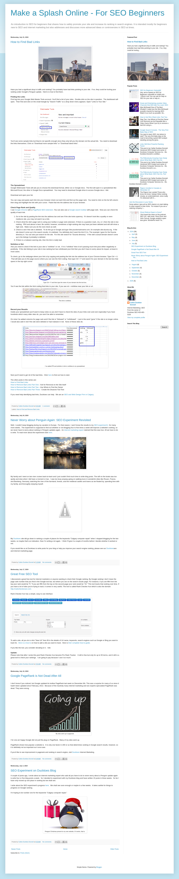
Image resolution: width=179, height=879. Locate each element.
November (135, 274)
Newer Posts (15, 849)
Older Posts (114, 849)
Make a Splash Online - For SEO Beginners (88, 12)
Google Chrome (21, 210)
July (133, 243)
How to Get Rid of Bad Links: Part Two (153, 117)
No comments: (47, 562)
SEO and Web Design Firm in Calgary (78, 395)
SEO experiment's (101, 425)
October (135, 271)
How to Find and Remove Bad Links (28, 409)
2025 (132, 281)
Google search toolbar (77, 210)
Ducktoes (17, 539)
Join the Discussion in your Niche (141, 202)
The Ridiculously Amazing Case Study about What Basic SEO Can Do (153, 159)
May (133, 237)
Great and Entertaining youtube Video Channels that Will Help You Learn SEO (154, 104)
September (136, 268)
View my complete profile (136, 317)
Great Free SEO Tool (24, 574)
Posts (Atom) (24, 853)
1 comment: (46, 406)
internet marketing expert (74, 430)
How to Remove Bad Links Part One (25, 385)
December (135, 277)
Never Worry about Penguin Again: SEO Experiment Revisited (51, 420)
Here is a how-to (24, 643)
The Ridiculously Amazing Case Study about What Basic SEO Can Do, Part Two (153, 174)
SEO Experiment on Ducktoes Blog (33, 770)
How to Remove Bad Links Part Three (25, 390)
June (134, 240)
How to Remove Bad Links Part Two (25, 387)
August (134, 264)
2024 (132, 232)
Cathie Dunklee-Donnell (136, 304)
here (50, 375)
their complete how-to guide (79, 643)
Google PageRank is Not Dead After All (36, 675)
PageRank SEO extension (43, 210)
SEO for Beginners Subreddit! (150, 90)
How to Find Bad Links (25, 42)
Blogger (99, 867)
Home (65, 849)
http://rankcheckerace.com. (21, 589)
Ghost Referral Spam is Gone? (151, 212)
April (133, 234)
